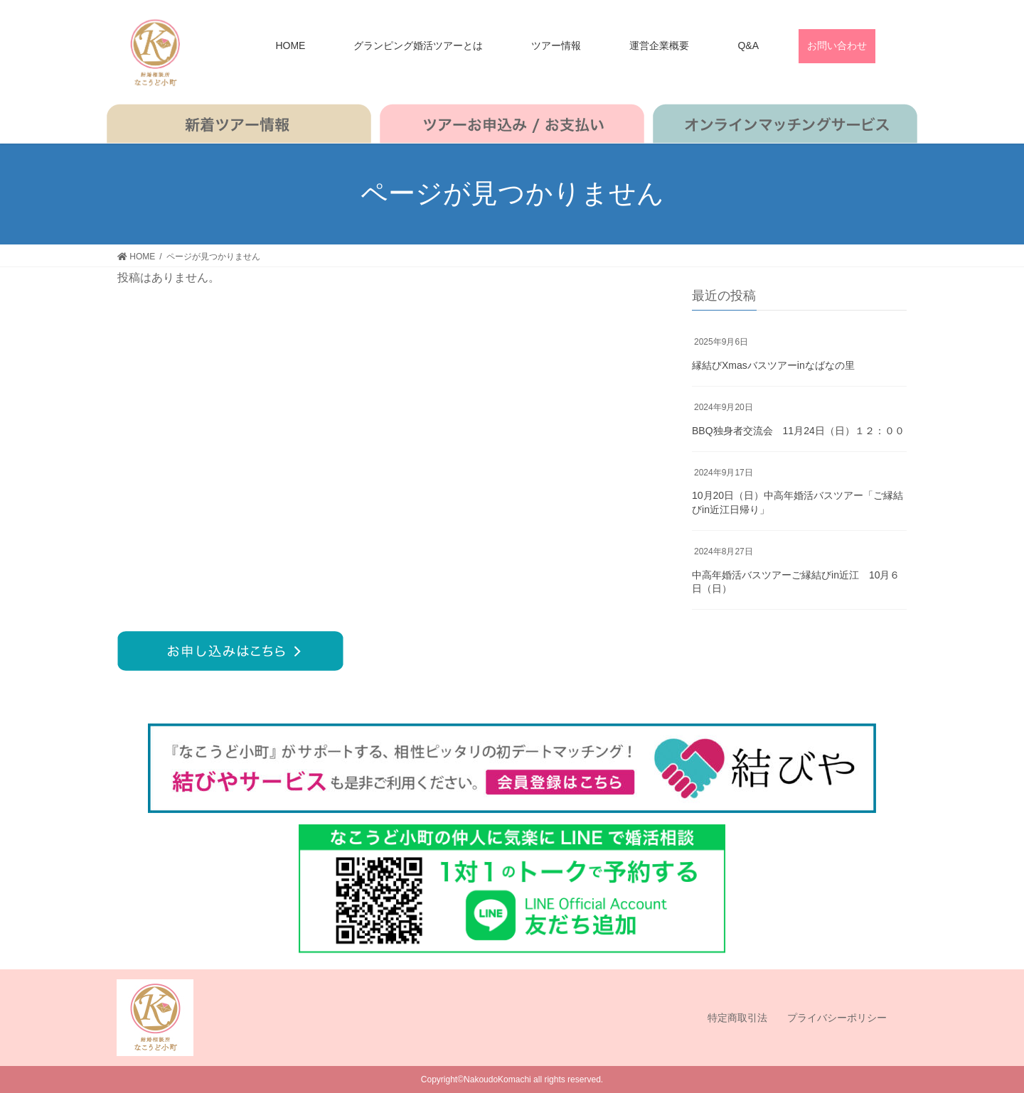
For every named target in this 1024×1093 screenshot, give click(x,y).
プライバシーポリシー (837, 1017)
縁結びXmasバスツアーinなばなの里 (773, 365)
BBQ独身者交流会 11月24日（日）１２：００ (798, 430)
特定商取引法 (737, 1017)
